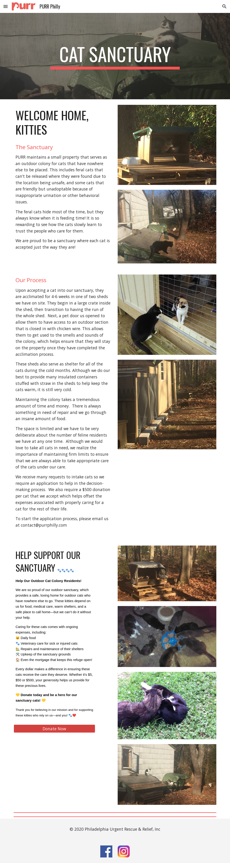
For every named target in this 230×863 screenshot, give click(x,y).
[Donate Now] (54, 728)
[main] (115, 56)
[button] (5, 6)
